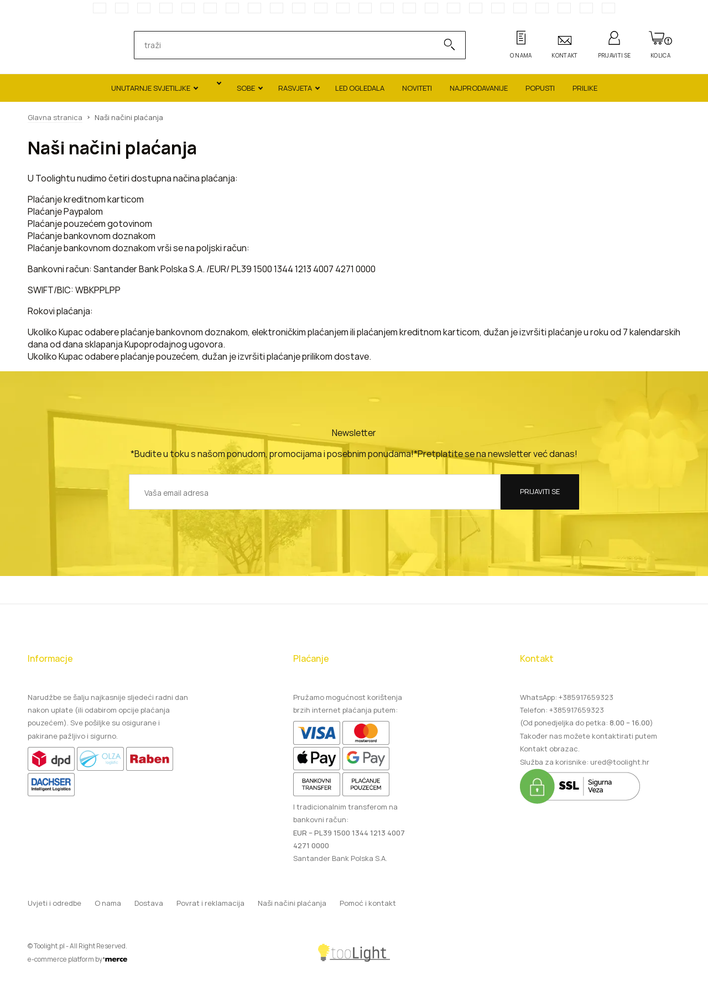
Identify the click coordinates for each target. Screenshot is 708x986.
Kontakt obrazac (549, 749)
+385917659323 (586, 697)
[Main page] (64, 45)
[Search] (444, 45)
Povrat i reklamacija (210, 903)
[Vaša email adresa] (315, 492)
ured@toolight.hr (619, 762)
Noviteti (417, 88)
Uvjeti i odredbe (54, 903)
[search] (288, 45)
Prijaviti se (540, 491)
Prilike (584, 88)
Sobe (246, 88)
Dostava (148, 903)
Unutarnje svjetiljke (150, 88)
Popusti (540, 88)
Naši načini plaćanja (292, 903)
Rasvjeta (295, 88)
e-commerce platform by (77, 959)
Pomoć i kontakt (368, 903)
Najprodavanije (479, 88)
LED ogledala (359, 88)
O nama (108, 903)
